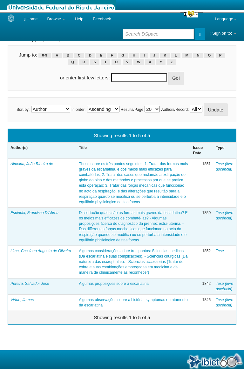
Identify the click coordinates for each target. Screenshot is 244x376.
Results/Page (132, 109)
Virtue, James (22, 300)
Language (225, 19)
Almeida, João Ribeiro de (31, 164)
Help (79, 19)
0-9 (44, 55)
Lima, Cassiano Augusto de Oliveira (40, 251)
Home (30, 19)
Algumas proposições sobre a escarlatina (113, 283)
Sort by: (23, 109)
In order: (78, 109)
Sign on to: (223, 33)
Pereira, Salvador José (29, 283)
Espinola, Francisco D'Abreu (34, 213)
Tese (220, 251)
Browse (56, 19)
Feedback (102, 19)
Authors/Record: (175, 109)
